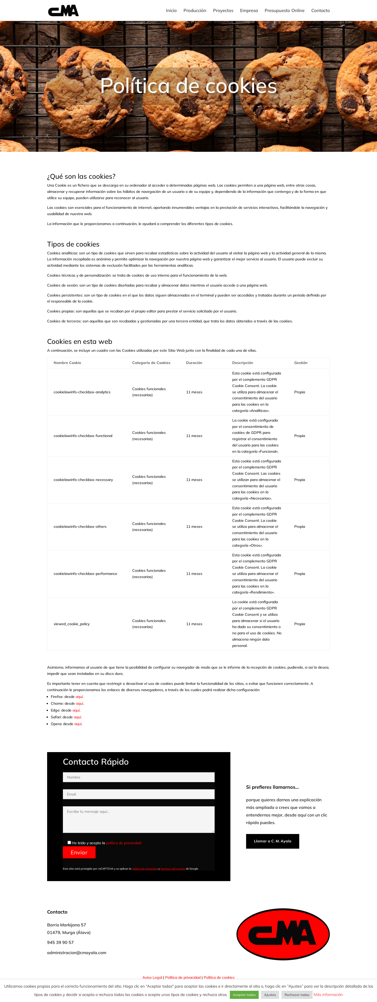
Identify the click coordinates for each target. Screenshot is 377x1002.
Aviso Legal (152, 977)
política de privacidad (123, 843)
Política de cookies (219, 977)
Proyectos (223, 11)
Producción (195, 11)
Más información (328, 994)
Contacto (320, 11)
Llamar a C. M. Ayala (272, 841)
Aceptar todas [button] (244, 995)
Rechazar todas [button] (297, 995)
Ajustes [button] (270, 995)
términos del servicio (172, 868)
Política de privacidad (183, 977)
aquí (79, 696)
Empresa (249, 11)
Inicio (171, 11)
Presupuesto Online (284, 11)
